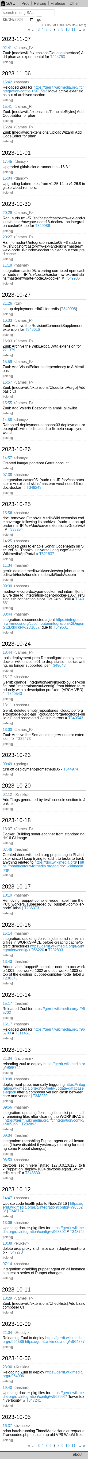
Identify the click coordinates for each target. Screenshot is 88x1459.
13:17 (7, 677)
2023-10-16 (16, 925)
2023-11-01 (16, 153)
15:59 (7, 362)
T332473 (23, 739)
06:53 (7, 1160)
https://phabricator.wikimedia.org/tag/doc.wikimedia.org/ (43, 866)
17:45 (7, 161)
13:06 (7, 1223)
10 (67, 29)
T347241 (33, 1400)
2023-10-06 (16, 1358)
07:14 (7, 1264)
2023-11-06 (16, 73)
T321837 (46, 554)
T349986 (42, 226)
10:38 (7, 1243)
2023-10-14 (16, 995)
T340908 (68, 309)
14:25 (7, 541)
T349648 (58, 665)
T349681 (60, 627)
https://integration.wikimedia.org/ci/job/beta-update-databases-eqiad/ (44, 1088)
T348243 (34, 487)
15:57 (7, 382)
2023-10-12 (16, 1189)
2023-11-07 (16, 39)
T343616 (32, 329)
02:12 (7, 795)
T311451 (22, 1033)
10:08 (7, 1079)
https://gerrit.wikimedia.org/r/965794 (44, 1066)
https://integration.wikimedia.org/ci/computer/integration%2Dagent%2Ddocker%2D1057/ (43, 623)
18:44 (7, 652)
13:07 (7, 829)
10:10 (7, 895)
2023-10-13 (16, 1050)
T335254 (15, 529)
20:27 (7, 237)
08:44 (7, 614)
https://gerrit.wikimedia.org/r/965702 (44, 1011)
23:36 (7, 1367)
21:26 (7, 303)
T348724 (16, 1211)
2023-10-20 (16, 786)
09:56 (7, 1107)
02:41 (7, 48)
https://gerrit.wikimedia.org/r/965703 (44, 1031)
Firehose (57, 3)
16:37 (7, 1426)
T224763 (57, 57)
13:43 (7, 962)
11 (73, 29)
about (77, 1454)
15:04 (7, 178)
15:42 (7, 82)
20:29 (7, 213)
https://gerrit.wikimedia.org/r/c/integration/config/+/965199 (43, 1122)
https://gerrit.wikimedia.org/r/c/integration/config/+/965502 (43, 1230)
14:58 (7, 420)
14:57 (7, 458)
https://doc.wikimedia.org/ (55, 862)
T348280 (40, 1096)
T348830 (32, 1173)
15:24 (7, 127)
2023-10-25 (16, 504)
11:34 (7, 565)
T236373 (31, 908)
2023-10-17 (16, 886)
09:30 (7, 586)
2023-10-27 (16, 295)
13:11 (7, 705)
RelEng (40, 3)
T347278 (15, 1252)
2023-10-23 (16, 755)
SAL (8, 3)
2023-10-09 (16, 1324)
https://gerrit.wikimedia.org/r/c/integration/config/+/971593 (43, 89)
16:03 (7, 320)
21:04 (7, 1058)
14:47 (7, 1198)
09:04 (7, 1135)
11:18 (7, 265)
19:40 (7, 1388)
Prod (26, 3)
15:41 (7, 106)
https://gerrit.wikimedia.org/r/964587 (54, 1342)
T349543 (14, 694)
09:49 (7, 764)
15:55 (7, 403)
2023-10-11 (16, 1289)
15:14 (7, 933)
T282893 (55, 950)
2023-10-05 (16, 1417)
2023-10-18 (16, 820)
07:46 (7, 849)
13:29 (7, 1298)
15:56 (7, 513)
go (39, 20)
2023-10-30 (16, 204)
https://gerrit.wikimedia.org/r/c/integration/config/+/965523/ (43, 1207)
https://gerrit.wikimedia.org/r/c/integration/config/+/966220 (43, 948)
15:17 (7, 1003)
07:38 (7, 475)
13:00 (7, 730)
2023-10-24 (16, 644)
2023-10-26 (16, 449)
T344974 (70, 769)
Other (74, 3)
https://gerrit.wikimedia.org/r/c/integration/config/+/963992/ (43, 1395)
